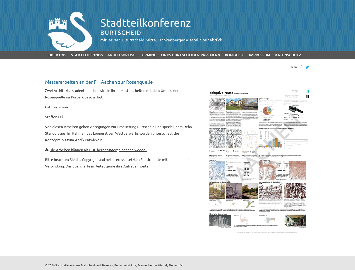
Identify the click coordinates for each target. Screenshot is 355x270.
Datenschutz (288, 55)
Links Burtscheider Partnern (190, 55)
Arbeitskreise (121, 55)
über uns (57, 55)
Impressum (259, 55)
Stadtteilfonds (87, 55)
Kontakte (235, 55)
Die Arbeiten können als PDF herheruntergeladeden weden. (98, 149)
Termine (148, 55)
